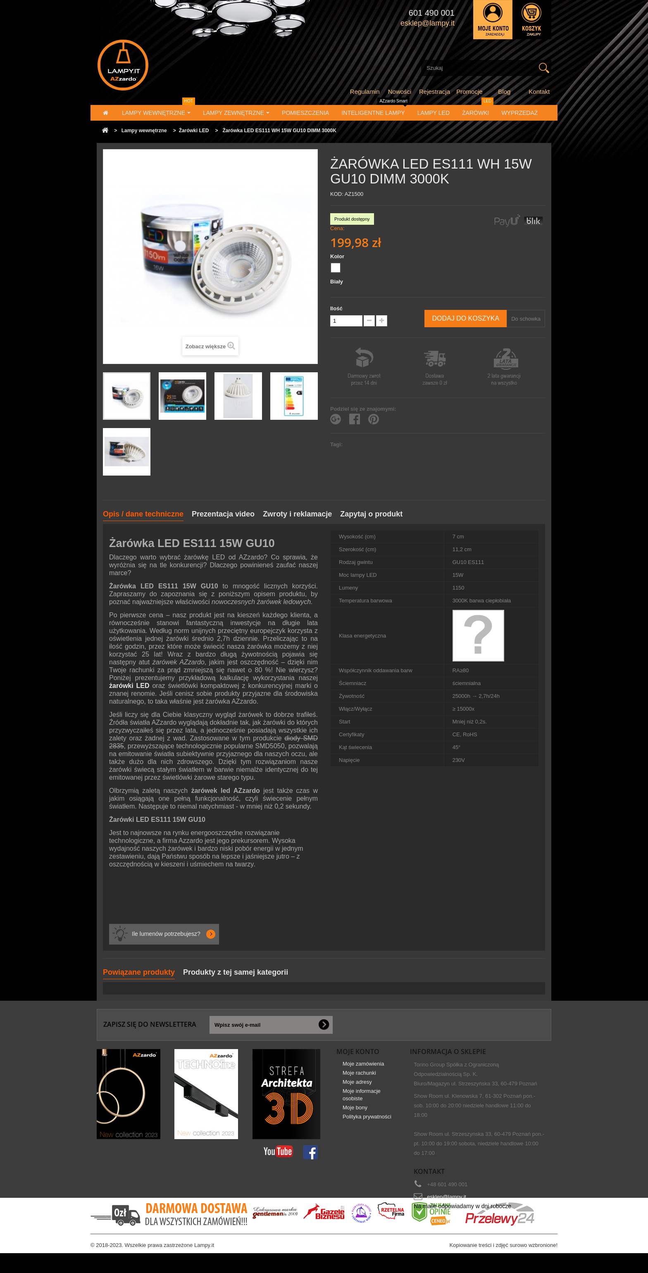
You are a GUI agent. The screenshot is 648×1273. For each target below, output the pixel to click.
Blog (504, 91)
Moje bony (355, 1113)
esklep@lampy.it (446, 1197)
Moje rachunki (359, 1079)
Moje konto (357, 1051)
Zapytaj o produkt (371, 514)
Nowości (400, 91)
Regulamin (365, 91)
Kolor (338, 256)
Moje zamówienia (363, 1069)
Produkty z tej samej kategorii (235, 972)
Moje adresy (357, 1088)
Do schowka (526, 319)
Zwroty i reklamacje (297, 514)
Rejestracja (434, 91)
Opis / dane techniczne (143, 514)
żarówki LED (129, 685)
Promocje (469, 91)
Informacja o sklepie (448, 1051)
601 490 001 (432, 12)
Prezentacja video (223, 514)
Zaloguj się (492, 19)
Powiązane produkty (139, 972)
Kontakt (539, 91)
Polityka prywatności (367, 1122)
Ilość (336, 308)
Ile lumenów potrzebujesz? (166, 933)
